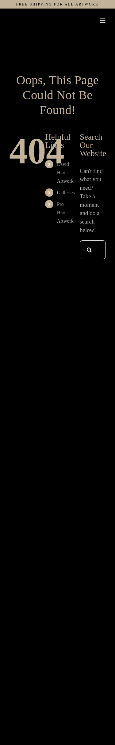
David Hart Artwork (65, 172)
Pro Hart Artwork (65, 212)
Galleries (66, 192)
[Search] (89, 249)
